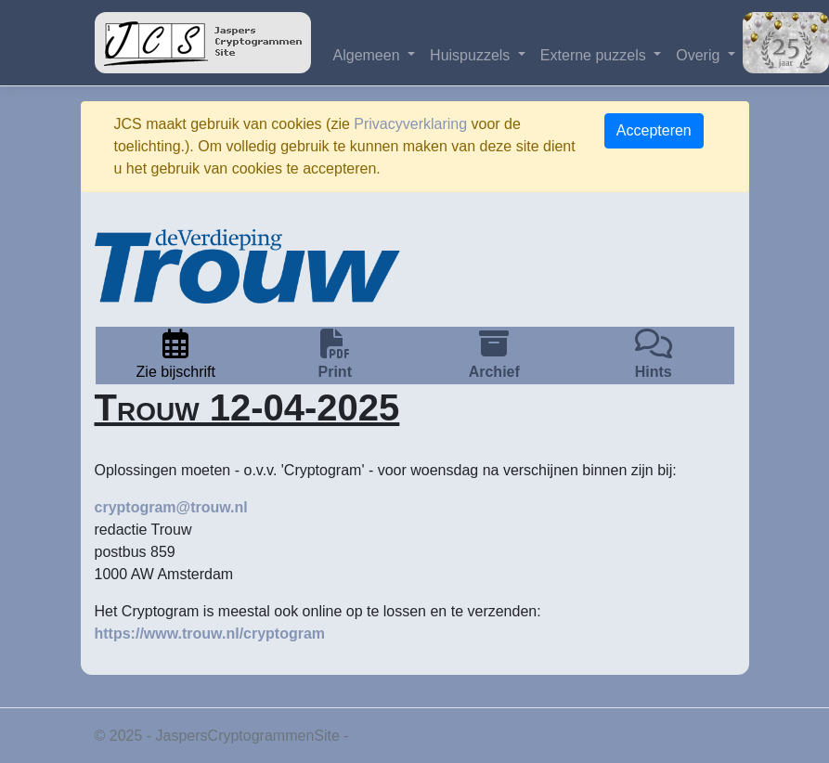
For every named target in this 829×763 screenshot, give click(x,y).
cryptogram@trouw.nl (171, 507)
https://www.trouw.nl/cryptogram (210, 633)
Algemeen (369, 55)
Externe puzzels (595, 55)
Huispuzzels (472, 55)
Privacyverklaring (410, 124)
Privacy (377, 736)
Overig (700, 55)
